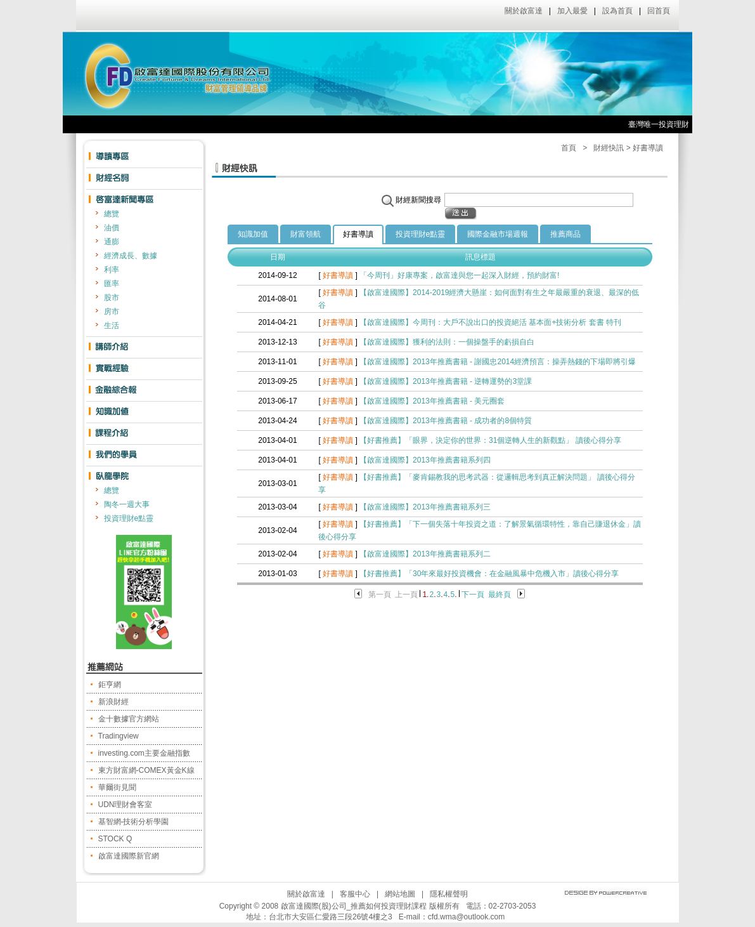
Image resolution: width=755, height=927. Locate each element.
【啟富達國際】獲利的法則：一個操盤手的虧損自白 (446, 342)
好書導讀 (358, 234)
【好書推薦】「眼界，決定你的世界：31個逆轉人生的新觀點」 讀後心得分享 (490, 440)
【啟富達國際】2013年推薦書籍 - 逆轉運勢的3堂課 (445, 381)
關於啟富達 (524, 10)
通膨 (111, 241)
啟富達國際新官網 (128, 855)
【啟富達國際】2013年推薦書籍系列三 (425, 507)
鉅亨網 (109, 684)
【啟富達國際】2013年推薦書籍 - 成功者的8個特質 (445, 420)
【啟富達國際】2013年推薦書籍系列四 (425, 460)
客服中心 (355, 894)
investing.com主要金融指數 (144, 753)
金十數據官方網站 (128, 718)
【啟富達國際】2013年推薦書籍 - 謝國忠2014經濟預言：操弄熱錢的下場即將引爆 (497, 361)
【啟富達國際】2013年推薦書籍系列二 (425, 553)
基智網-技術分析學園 (133, 821)
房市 (111, 311)
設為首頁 (617, 10)
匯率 (111, 283)
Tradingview (118, 736)
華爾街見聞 (117, 787)
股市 (111, 297)
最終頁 (499, 594)
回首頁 (658, 10)
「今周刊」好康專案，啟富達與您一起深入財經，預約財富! (459, 275)
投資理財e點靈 (129, 518)
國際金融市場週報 (497, 234)
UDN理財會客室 (125, 804)
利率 (111, 269)
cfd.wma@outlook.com (466, 916)
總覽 (111, 213)
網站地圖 (400, 894)
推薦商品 (565, 234)
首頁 (568, 147)
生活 (111, 325)
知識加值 (253, 234)
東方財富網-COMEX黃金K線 (146, 770)
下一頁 (472, 594)
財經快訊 (608, 147)
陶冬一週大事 (127, 504)
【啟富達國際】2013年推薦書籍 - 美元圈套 (432, 401)
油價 (111, 227)
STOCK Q (115, 838)
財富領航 (305, 234)
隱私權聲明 (449, 894)
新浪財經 (113, 701)
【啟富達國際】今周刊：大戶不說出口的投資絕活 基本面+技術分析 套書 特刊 (490, 322)
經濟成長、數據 (130, 255)
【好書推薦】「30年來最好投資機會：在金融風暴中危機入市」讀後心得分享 (489, 573)
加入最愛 (572, 10)
